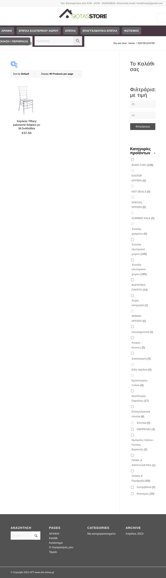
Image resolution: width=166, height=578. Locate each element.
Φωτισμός (145, 493)
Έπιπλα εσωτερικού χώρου (139, 269)
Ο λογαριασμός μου (61, 547)
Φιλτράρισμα (142, 126)
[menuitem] (38, 31)
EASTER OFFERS (139, 178)
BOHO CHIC (142, 165)
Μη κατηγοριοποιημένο (101, 533)
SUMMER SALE (143, 218)
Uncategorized (142, 332)
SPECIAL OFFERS (139, 205)
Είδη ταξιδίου (142, 369)
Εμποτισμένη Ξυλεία (140, 383)
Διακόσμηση (141, 358)
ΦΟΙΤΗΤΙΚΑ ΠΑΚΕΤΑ (140, 287)
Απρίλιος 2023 (134, 533)
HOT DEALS (141, 191)
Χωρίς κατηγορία (140, 303)
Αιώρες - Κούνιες (138, 345)
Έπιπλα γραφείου (139, 231)
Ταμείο (53, 552)
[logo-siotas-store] (83, 16)
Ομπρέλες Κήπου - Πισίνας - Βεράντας (143, 445)
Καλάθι (53, 538)
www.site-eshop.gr (44, 572)
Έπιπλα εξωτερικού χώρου (139, 249)
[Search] (25, 535)
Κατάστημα (56, 542)
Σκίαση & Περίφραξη (141, 478)
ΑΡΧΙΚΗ (54, 533)
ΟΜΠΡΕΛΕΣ (146, 429)
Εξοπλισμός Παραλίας (140, 398)
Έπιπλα (143, 422)
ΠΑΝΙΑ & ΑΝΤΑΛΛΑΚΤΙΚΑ (144, 463)
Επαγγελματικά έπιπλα (141, 414)
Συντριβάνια (146, 487)
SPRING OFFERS (139, 318)
